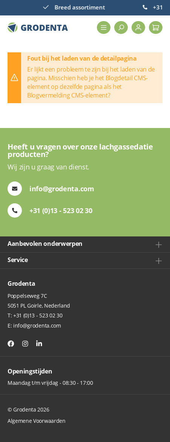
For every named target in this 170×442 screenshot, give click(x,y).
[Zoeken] (121, 27)
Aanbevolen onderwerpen (45, 243)
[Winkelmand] (155, 27)
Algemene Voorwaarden (37, 420)
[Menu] (103, 27)
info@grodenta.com (37, 325)
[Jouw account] (138, 27)
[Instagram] (25, 343)
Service (18, 260)
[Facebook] (11, 343)
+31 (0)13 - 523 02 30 (37, 315)
